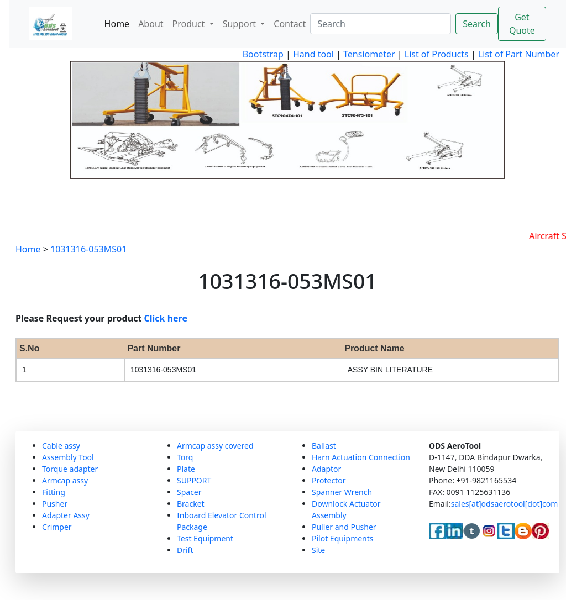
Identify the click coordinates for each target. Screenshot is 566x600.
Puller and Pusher (344, 527)
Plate (186, 469)
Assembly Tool (68, 457)
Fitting (53, 492)
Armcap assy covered (215, 445)
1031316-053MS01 (88, 249)
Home (117, 24)
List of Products (435, 54)
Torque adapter (70, 469)
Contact (290, 24)
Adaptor (326, 469)
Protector (328, 480)
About (150, 24)
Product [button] (189, 24)
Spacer (189, 492)
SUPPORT (194, 480)
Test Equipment (205, 538)
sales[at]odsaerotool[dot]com (504, 503)
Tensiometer (368, 54)
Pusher (54, 503)
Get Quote (522, 23)
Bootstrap (263, 54)
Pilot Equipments (343, 538)
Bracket (191, 503)
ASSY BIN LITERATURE (390, 369)
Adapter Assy (66, 515)
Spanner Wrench (342, 492)
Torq (185, 457)
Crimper (57, 527)
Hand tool (313, 54)
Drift (185, 550)
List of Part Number (518, 54)
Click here (166, 318)
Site (318, 550)
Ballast (324, 445)
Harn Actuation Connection (361, 457)
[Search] (380, 23)
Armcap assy (65, 480)
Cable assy (61, 445)
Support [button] (241, 24)
